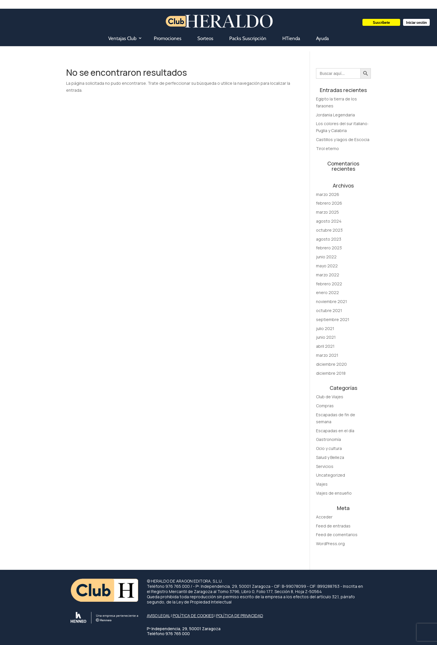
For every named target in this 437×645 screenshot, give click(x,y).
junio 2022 (326, 257)
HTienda (291, 38)
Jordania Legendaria (335, 115)
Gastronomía (328, 439)
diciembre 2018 (331, 373)
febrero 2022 (329, 284)
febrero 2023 (329, 248)
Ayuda (322, 38)
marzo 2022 (327, 275)
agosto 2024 (329, 221)
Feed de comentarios (336, 534)
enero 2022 (327, 292)
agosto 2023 (328, 239)
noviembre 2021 (331, 301)
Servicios (324, 466)
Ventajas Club (122, 38)
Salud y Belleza (330, 457)
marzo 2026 (327, 194)
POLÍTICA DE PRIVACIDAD (239, 615)
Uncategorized (330, 475)
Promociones (167, 38)
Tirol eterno (327, 148)
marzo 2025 (327, 212)
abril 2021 (325, 346)
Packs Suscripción (247, 38)
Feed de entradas (333, 526)
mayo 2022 (327, 266)
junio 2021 (326, 337)
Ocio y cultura (329, 448)
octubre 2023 (329, 230)
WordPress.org (330, 543)
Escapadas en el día (335, 430)
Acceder (324, 517)
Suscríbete (381, 22)
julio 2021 (325, 328)
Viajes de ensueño (334, 493)
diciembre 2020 (331, 364)
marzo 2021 (327, 355)
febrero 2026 (329, 203)
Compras (325, 405)
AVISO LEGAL (158, 615)
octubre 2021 (329, 310)
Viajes (322, 484)
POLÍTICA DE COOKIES (193, 615)
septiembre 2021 (332, 319)
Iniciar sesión (416, 22)
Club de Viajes (329, 396)
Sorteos (205, 38)
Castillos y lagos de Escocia (342, 139)
